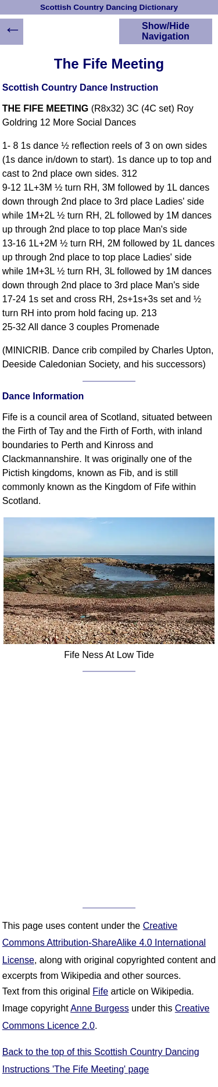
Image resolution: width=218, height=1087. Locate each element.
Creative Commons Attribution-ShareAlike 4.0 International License (104, 943)
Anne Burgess (99, 1008)
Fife (100, 991)
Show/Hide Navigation (166, 31)
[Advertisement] (109, 790)
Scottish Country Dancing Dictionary (109, 7)
